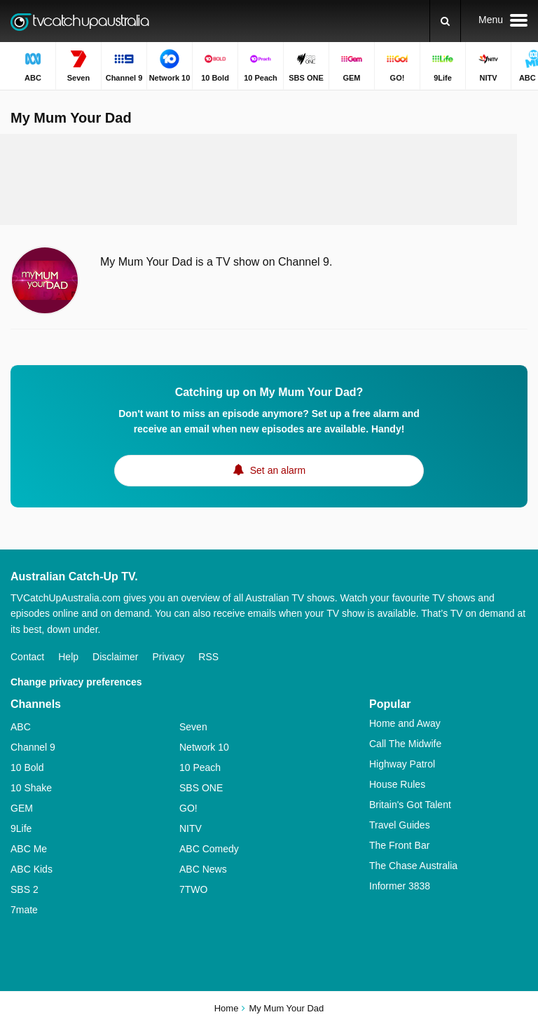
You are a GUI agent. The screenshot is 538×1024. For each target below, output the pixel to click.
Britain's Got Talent (410, 804)
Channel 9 (33, 747)
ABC (21, 726)
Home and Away (405, 723)
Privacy (168, 656)
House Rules (397, 784)
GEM (22, 808)
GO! (188, 808)
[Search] (445, 21)
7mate (24, 909)
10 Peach (200, 767)
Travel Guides (399, 825)
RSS (208, 656)
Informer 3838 (399, 886)
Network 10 (204, 747)
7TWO (193, 889)
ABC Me (29, 848)
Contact (27, 656)
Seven (193, 726)
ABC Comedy (209, 848)
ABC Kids (32, 869)
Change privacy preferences (76, 682)
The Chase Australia (413, 865)
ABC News (203, 869)
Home (226, 1008)
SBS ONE (201, 787)
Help (68, 656)
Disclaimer (115, 656)
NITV (190, 828)
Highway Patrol (402, 764)
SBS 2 (25, 889)
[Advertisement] (269, 179)
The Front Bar (399, 845)
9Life (21, 828)
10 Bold (27, 767)
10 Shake (31, 787)
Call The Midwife (405, 743)
